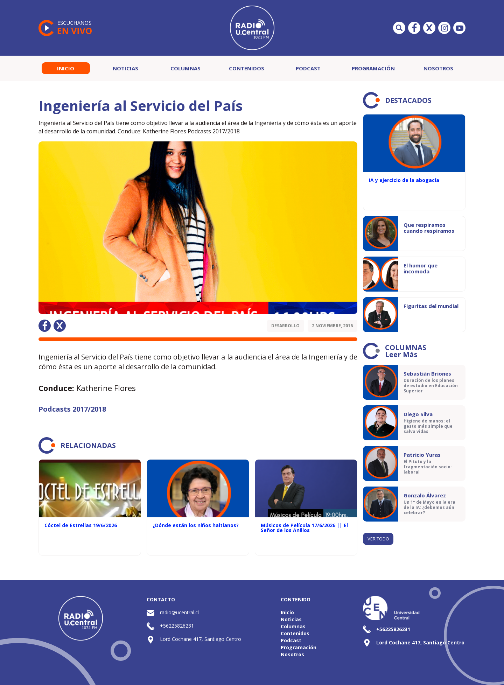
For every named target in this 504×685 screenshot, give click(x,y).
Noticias (125, 68)
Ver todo (378, 539)
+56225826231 (177, 625)
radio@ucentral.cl (179, 612)
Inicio (65, 68)
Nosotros (438, 68)
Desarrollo (285, 326)
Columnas (185, 68)
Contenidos (246, 68)
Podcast (308, 68)
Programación (373, 68)
